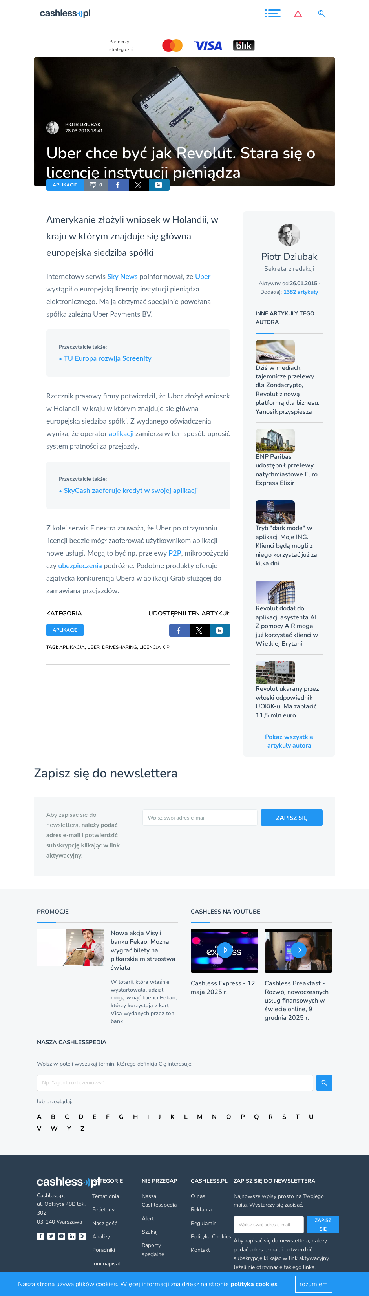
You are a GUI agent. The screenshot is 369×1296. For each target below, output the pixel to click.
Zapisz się (323, 1224)
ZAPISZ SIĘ (292, 817)
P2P (174, 552)
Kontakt (200, 1250)
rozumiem (314, 1284)
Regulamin (204, 1223)
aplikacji (121, 433)
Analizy (101, 1236)
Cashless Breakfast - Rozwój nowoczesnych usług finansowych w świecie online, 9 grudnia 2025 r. (297, 1000)
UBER (93, 647)
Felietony (103, 1209)
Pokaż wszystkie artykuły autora (289, 741)
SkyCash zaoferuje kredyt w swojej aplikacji (128, 490)
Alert (148, 1218)
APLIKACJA (72, 647)
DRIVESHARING (119, 647)
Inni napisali (106, 1263)
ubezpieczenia (80, 565)
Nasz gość (104, 1223)
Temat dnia (105, 1196)
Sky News (123, 276)
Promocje (53, 912)
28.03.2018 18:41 (84, 131)
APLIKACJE (65, 185)
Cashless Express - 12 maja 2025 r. (223, 987)
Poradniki (103, 1250)
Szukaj (149, 1232)
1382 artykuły (300, 292)
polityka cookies (254, 1284)
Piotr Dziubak (82, 124)
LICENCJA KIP (154, 647)
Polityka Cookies (211, 1236)
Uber (202, 276)
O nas (198, 1196)
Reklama (201, 1209)
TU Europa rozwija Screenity (105, 358)
